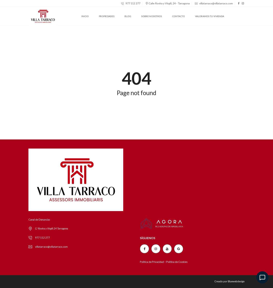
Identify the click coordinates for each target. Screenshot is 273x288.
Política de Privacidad (152, 261)
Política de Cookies (176, 261)
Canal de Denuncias (39, 219)
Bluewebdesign (236, 281)
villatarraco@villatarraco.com (214, 3)
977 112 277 (130, 3)
